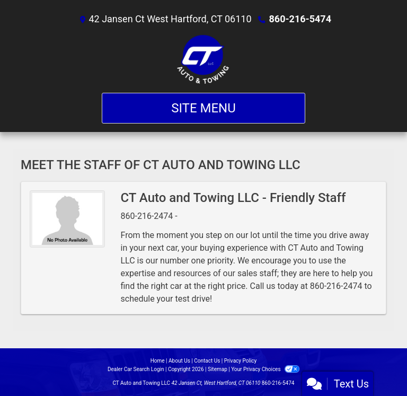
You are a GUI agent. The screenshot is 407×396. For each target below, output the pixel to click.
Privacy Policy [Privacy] (240, 361)
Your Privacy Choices (265, 369)
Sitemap (217, 369)
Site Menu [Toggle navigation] (203, 108)
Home (158, 361)
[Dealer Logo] (203, 59)
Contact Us (207, 361)
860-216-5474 (300, 18)
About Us (179, 361)
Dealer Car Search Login (136, 369)
